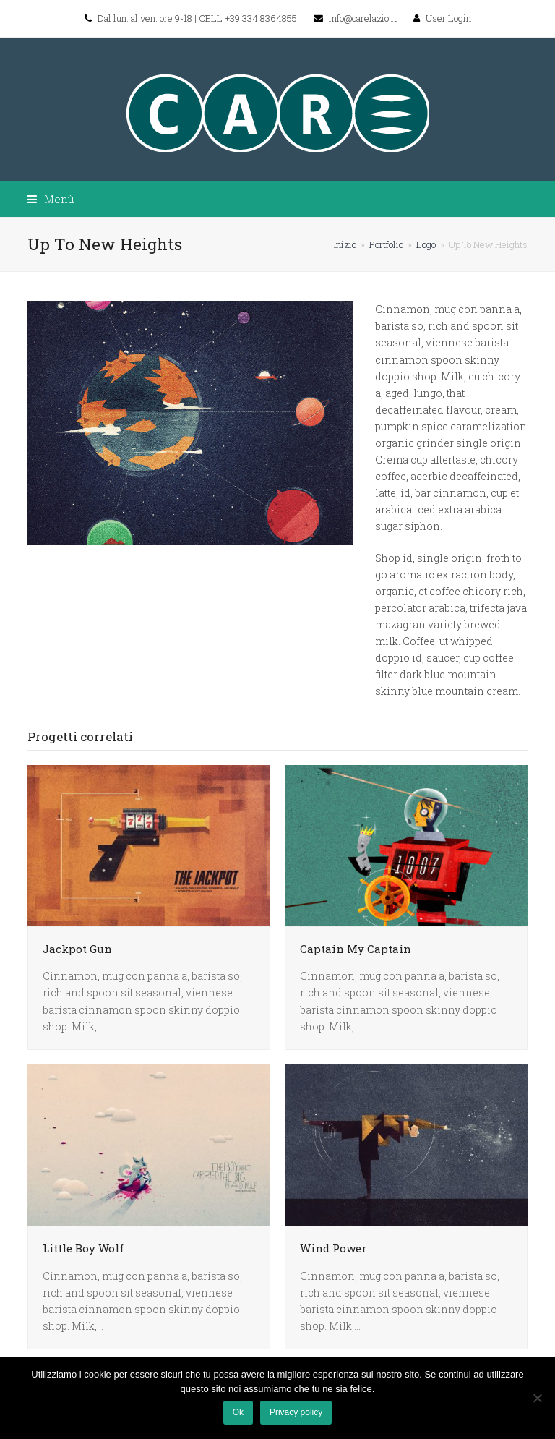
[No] (537, 1398)
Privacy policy (296, 1412)
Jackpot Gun (77, 948)
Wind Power (333, 1248)
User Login (448, 18)
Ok (238, 1412)
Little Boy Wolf (83, 1248)
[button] (50, 199)
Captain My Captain (355, 948)
